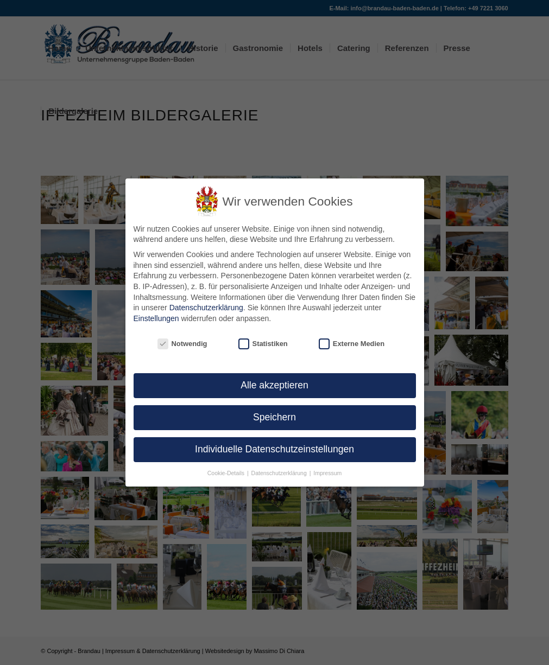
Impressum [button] (327, 473)
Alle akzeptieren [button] (274, 385)
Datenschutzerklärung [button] (279, 473)
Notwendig (182, 343)
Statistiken (263, 343)
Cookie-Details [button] (226, 473)
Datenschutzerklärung (206, 307)
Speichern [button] (274, 417)
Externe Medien (351, 343)
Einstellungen (156, 318)
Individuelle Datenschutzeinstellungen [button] (274, 449)
